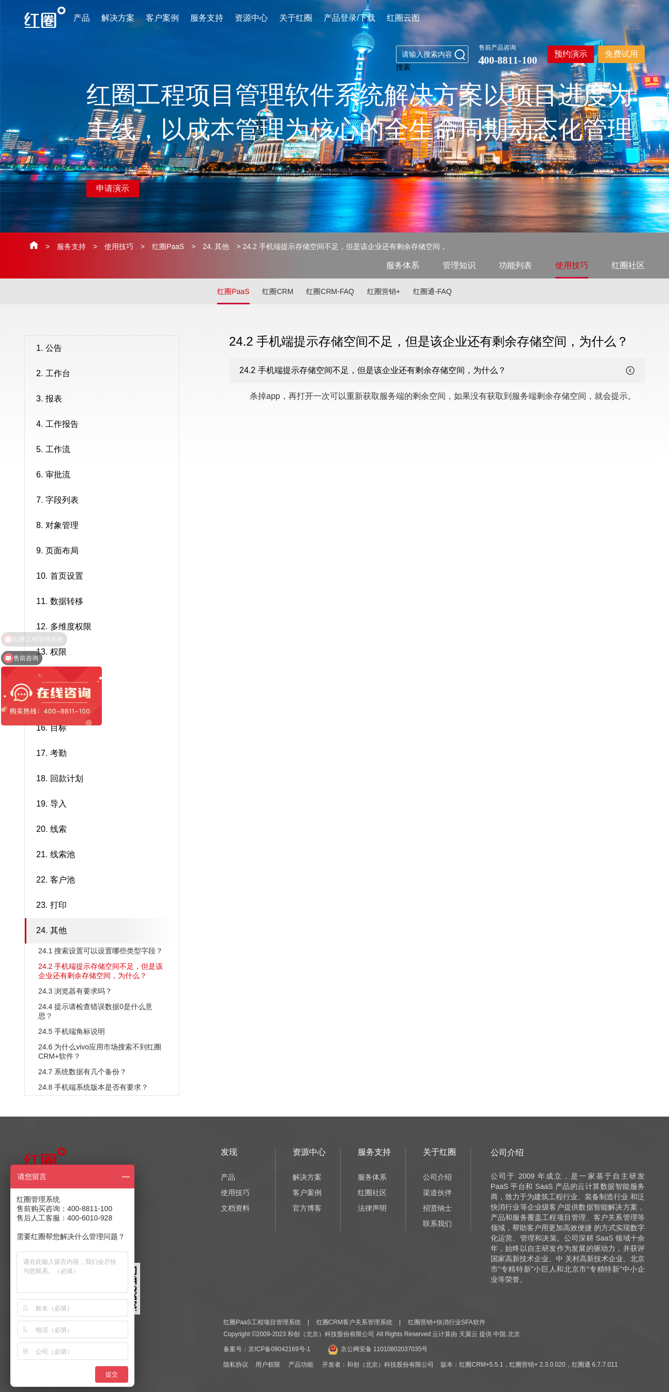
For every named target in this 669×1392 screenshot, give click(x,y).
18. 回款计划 (105, 779)
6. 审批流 (105, 475)
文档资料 (235, 1208)
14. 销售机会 (105, 678)
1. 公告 (105, 349)
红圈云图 (403, 17)
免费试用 (621, 54)
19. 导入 (105, 804)
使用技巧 (118, 246)
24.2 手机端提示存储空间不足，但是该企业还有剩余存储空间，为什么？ (100, 971)
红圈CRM (277, 291)
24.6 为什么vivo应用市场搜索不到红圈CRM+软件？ (99, 1051)
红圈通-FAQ (432, 291)
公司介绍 (437, 1177)
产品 (81, 17)
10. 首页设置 (105, 576)
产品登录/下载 (349, 17)
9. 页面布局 (105, 551)
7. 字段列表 (105, 501)
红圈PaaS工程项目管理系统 (261, 1322)
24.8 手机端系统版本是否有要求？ (93, 1087)
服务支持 (206, 17)
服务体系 (402, 265)
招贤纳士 (437, 1208)
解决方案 (117, 17)
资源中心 (251, 17)
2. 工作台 (105, 374)
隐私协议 (235, 1364)
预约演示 (570, 54)
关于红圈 (295, 17)
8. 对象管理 (105, 526)
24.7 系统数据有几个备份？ (82, 1072)
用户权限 (267, 1364)
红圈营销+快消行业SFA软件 (446, 1322)
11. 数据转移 (105, 602)
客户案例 (162, 17)
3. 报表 (105, 399)
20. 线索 (105, 830)
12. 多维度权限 (105, 627)
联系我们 (437, 1223)
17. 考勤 (105, 754)
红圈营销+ (383, 291)
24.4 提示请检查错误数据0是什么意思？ (95, 1011)
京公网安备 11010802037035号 (378, 1349)
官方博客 (307, 1208)
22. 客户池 (105, 880)
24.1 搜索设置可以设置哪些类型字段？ (100, 951)
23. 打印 (105, 906)
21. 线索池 (105, 855)
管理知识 (459, 265)
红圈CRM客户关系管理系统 (354, 1322)
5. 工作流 (105, 450)
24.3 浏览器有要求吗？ (75, 991)
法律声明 (372, 1208)
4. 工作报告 (105, 425)
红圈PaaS (168, 246)
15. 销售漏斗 (105, 703)
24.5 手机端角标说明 (71, 1031)
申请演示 (112, 188)
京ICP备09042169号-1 (279, 1349)
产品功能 (300, 1364)
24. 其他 (216, 246)
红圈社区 (628, 265)
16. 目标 (105, 728)
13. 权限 (105, 652)
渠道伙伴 (437, 1192)
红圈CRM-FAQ (330, 291)
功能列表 (515, 265)
